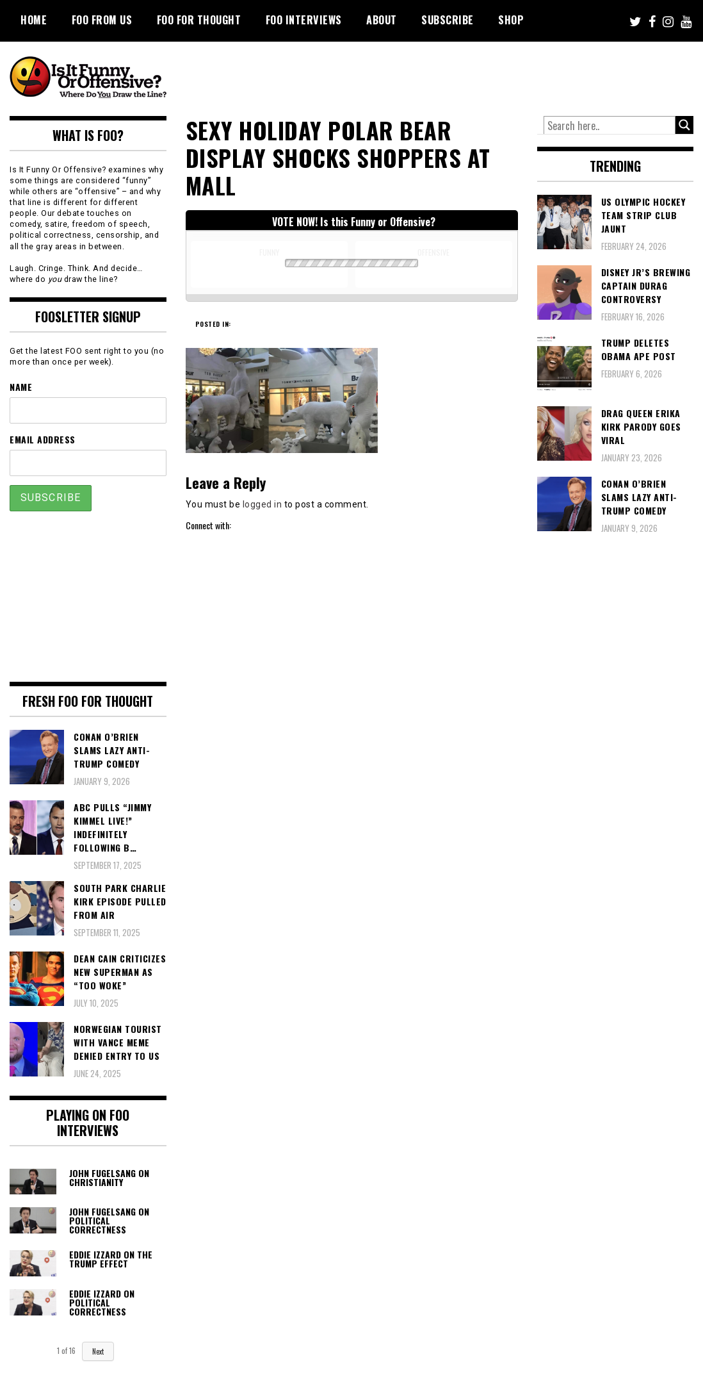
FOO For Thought (199, 20)
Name (21, 386)
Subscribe (447, 20)
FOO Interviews (304, 20)
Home (33, 20)
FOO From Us (102, 20)
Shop (511, 20)
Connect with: (208, 525)
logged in (262, 504)
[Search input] (609, 126)
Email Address (43, 439)
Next (98, 1351)
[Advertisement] (454, 77)
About (381, 20)
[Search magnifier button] (684, 125)
